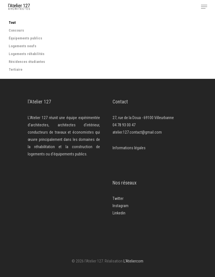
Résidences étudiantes (27, 62)
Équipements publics (25, 38)
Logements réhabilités (27, 54)
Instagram (120, 205)
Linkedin (119, 213)
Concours (16, 30)
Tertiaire (15, 70)
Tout (12, 23)
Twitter (118, 198)
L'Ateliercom (133, 261)
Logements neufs (22, 46)
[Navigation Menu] (204, 7)
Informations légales (129, 148)
